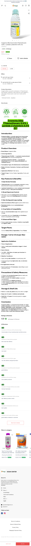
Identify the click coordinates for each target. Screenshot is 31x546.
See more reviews (15, 423)
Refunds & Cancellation (11, 536)
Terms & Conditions (19, 536)
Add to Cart (8, 543)
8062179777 (5, 506)
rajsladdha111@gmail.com (8, 504)
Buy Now (22, 543)
